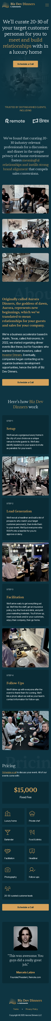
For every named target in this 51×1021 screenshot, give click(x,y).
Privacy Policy (32, 1009)
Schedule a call (9, 772)
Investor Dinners (12, 355)
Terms (16, 1009)
